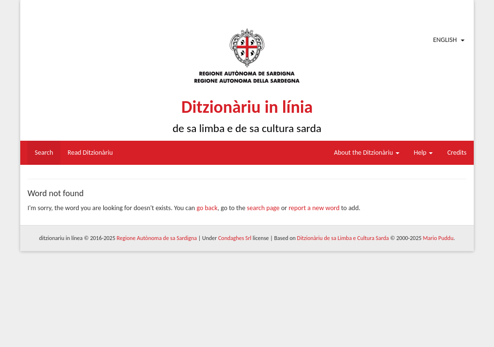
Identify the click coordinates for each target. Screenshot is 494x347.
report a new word (314, 208)
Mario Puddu (438, 238)
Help (423, 152)
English (445, 40)
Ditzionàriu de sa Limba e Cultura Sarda (343, 238)
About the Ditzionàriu (366, 152)
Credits (457, 152)
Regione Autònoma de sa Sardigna (157, 238)
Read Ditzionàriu (90, 152)
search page (263, 208)
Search (44, 152)
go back (206, 208)
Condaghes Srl (234, 238)
